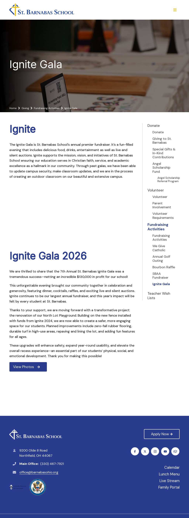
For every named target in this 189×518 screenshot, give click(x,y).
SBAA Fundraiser (160, 276)
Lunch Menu (169, 474)
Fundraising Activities (157, 226)
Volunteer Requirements (163, 216)
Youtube (165, 451)
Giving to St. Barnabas (161, 141)
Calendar (172, 467)
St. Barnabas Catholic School (35, 434)
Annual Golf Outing (161, 259)
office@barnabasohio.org (38, 472)
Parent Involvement (161, 205)
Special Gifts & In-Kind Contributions (163, 153)
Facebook (135, 451)
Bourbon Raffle (163, 267)
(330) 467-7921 (52, 464)
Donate (153, 125)
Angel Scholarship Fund (161, 168)
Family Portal (169, 487)
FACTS (175, 451)
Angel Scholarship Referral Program (168, 179)
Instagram (155, 451)
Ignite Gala (161, 284)
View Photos (26, 366)
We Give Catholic (158, 248)
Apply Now (161, 434)
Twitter (145, 451)
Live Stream (169, 480)
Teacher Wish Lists (158, 295)
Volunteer (155, 190)
